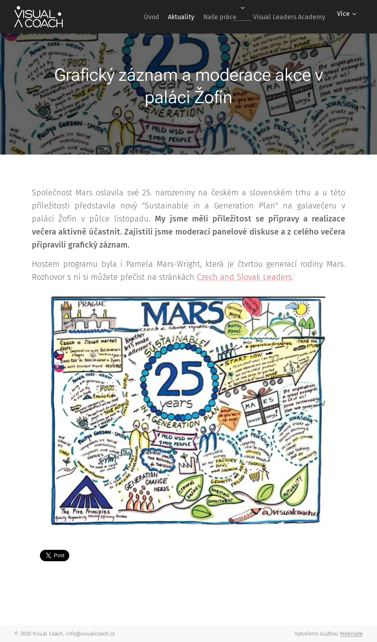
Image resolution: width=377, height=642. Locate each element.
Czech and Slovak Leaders (244, 277)
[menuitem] (133, 16)
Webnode (351, 634)
